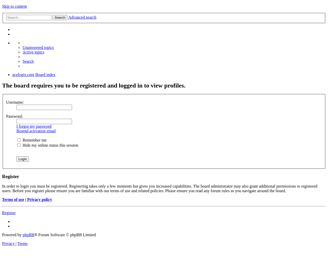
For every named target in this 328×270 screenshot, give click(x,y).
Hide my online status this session (47, 145)
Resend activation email (36, 131)
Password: (14, 116)
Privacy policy (39, 199)
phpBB (28, 235)
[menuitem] (38, 47)
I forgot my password (34, 126)
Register (9, 213)
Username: (15, 102)
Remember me (32, 140)
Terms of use (13, 199)
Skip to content (14, 6)
